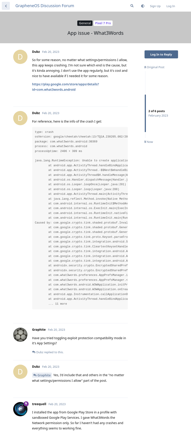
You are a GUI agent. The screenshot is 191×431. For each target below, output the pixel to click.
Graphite (44, 375)
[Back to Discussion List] (6, 6)
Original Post (154, 67)
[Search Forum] (132, 6)
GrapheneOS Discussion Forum (44, 5)
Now (148, 142)
